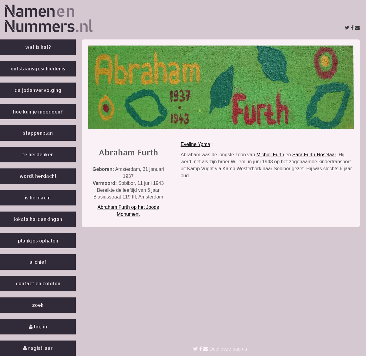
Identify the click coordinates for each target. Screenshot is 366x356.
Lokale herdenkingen (38, 219)
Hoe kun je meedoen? (38, 111)
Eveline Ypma (195, 144)
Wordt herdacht (38, 176)
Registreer (38, 348)
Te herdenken (38, 154)
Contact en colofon (38, 283)
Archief (37, 262)
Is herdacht (38, 197)
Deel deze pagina (220, 348)
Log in (38, 326)
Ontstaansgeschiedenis (38, 68)
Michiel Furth (270, 154)
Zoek (38, 305)
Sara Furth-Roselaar (314, 154)
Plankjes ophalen (38, 240)
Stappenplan (38, 133)
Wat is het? (38, 47)
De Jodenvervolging (38, 90)
